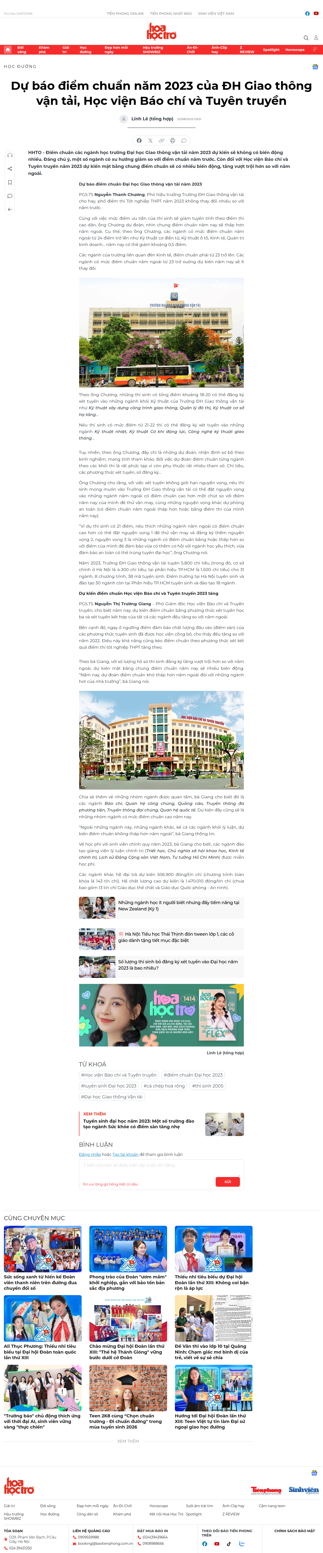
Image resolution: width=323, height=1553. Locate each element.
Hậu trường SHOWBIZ (153, 49)
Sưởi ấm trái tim (199, 1506)
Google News (315, 67)
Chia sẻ (10, 169)
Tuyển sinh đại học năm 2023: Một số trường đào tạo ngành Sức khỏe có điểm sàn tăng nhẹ (138, 1124)
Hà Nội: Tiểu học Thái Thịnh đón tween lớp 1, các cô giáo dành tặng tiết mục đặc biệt (176, 937)
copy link (161, 141)
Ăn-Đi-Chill (192, 49)
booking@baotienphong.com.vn (105, 1543)
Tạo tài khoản (125, 1154)
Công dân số (87, 1514)
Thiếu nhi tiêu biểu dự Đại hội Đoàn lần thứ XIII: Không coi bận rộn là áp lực (212, 1282)
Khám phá (44, 49)
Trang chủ (8, 50)
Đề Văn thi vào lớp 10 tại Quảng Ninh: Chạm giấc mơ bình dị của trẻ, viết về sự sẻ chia (211, 1352)
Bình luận (10, 196)
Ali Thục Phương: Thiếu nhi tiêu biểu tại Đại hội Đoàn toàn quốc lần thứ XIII (40, 1352)
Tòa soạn (13, 1531)
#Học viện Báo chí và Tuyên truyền (119, 1075)
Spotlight (271, 50)
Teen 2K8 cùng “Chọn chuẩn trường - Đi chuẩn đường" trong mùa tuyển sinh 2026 (125, 1421)
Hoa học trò (19, 1486)
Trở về (10, 210)
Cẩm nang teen (272, 1506)
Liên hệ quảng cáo (91, 1531)
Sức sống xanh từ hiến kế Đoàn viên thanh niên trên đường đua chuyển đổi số (40, 1282)
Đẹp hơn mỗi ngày (116, 49)
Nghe (10, 155)
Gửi (228, 1182)
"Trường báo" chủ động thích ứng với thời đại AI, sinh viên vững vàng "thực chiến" (42, 1421)
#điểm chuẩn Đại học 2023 (193, 1075)
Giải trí (65, 49)
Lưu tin (10, 182)
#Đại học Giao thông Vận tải (112, 1097)
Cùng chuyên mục (34, 1218)
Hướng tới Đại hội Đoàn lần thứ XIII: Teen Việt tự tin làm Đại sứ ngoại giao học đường (210, 1421)
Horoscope (295, 50)
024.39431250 (20, 1548)
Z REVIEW (247, 49)
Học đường (85, 49)
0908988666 (153, 1543)
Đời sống (21, 49)
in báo (173, 141)
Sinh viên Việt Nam (216, 13)
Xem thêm (315, 50)
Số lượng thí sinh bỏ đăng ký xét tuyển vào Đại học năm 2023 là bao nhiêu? (178, 965)
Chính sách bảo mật (294, 1531)
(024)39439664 (155, 1537)
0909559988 (88, 1537)
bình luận (184, 141)
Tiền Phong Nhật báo (171, 13)
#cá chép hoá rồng (164, 1086)
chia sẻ (139, 141)
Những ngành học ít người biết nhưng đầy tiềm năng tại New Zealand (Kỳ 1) (178, 905)
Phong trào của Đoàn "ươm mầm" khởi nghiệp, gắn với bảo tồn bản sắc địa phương (128, 1282)
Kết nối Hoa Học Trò (166, 1514)
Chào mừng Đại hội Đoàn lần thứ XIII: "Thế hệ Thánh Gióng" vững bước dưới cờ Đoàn (126, 1352)
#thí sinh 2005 (207, 1086)
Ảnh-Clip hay (219, 49)
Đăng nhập (90, 1154)
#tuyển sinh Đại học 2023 (108, 1086)
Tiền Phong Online (125, 13)
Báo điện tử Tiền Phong (161, 31)
